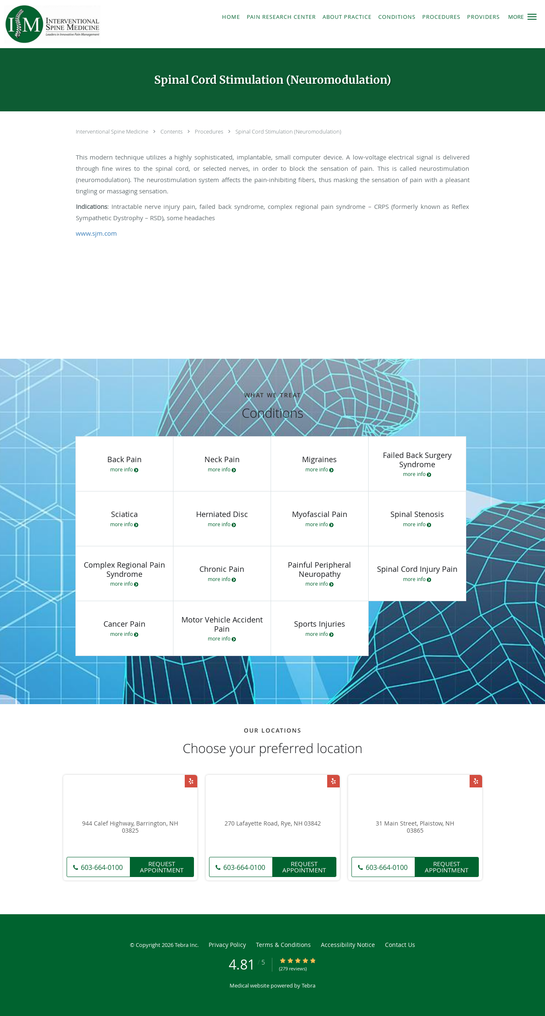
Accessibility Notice (348, 945)
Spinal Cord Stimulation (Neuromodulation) (288, 131)
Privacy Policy (227, 945)
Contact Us (400, 945)
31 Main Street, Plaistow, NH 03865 (415, 827)
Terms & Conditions (283, 945)
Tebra (308, 985)
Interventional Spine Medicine (113, 131)
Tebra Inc (186, 945)
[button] (532, 17)
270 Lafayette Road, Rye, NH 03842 (273, 823)
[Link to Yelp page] (191, 781)
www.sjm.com (96, 233)
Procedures (210, 131)
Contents (172, 131)
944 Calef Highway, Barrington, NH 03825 (130, 827)
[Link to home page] (85, 24)
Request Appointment (161, 866)
